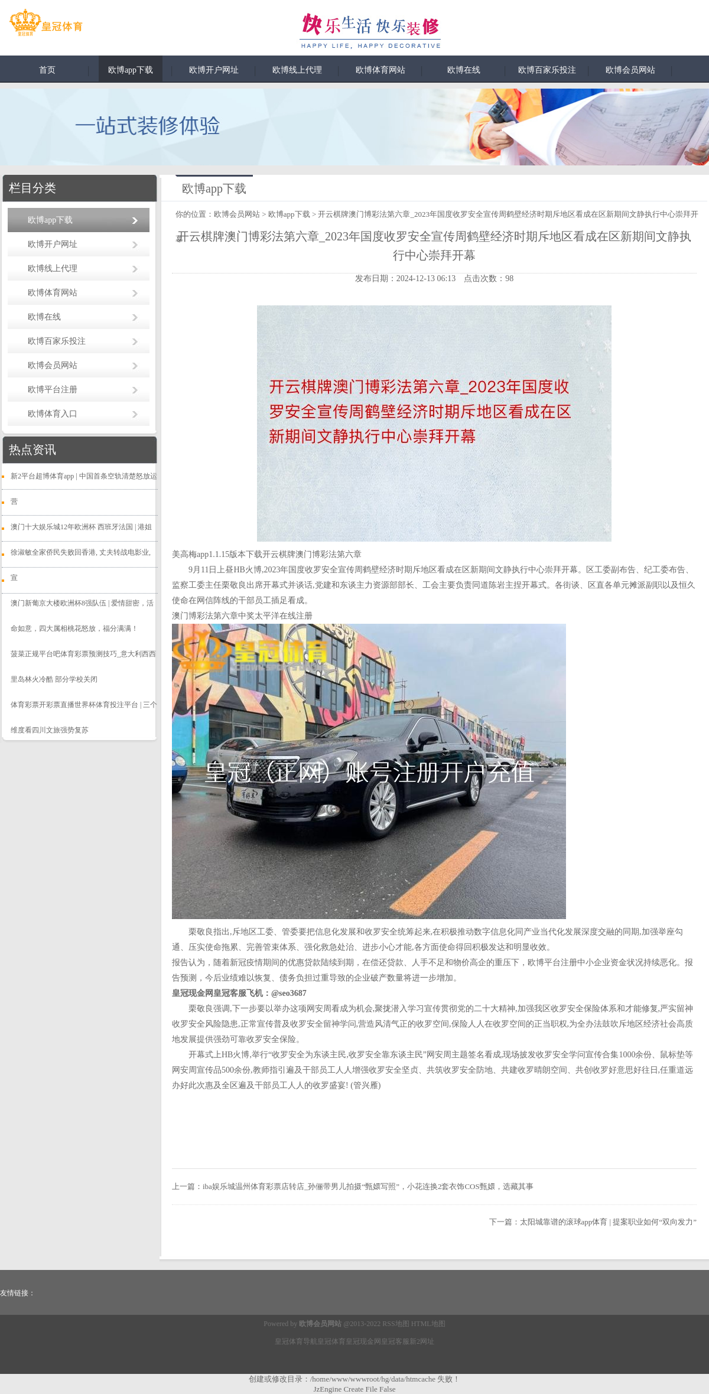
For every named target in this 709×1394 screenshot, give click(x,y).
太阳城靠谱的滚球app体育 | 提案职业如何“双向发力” (608, 1221)
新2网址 (421, 1341)
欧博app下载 (130, 70)
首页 (47, 70)
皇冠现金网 (363, 1341)
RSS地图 (395, 1324)
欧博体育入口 (52, 413)
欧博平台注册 (52, 389)
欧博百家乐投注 (547, 70)
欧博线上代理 (297, 70)
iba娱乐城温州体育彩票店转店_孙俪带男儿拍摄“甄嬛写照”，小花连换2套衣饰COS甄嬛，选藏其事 (368, 1186)
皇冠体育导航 (296, 1341)
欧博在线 (463, 70)
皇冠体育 (331, 1341)
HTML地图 (428, 1324)
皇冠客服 (395, 1341)
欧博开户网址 (214, 70)
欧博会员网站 (630, 70)
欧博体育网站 (380, 70)
